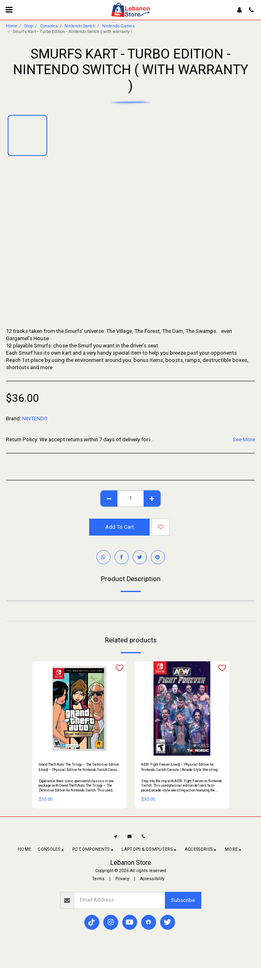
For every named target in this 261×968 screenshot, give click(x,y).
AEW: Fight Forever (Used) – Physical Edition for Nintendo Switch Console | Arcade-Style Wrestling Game (179, 767)
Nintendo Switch (80, 26)
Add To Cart (119, 527)
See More (244, 439)
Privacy (122, 878)
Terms (98, 878)
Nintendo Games (118, 26)
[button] (9, 9)
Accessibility (152, 878)
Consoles (49, 26)
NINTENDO (35, 418)
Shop (28, 26)
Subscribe (183, 900)
